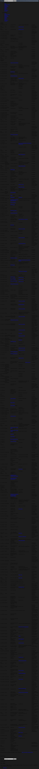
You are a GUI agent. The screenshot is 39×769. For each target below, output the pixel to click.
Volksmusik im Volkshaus (23, 271)
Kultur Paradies (21, 670)
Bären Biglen (13, 402)
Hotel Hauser (13, 169)
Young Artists (21, 679)
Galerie (5, 7)
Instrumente (6, 6)
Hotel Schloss (13, 405)
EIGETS (5, 8)
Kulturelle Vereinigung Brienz (23, 626)
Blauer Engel (21, 732)
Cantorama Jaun (13, 416)
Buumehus (12, 224)
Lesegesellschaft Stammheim (23, 692)
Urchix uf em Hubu (22, 228)
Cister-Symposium (22, 237)
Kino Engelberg (13, 202)
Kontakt (5, 20)
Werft (11, 195)
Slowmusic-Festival (22, 727)
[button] (4, 2)
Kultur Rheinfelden (22, 540)
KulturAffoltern (21, 78)
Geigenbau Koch (13, 341)
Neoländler (5, 767)
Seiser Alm (20, 574)
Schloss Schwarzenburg (14, 62)
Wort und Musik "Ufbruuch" (23, 219)
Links (5, 9)
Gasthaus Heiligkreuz (14, 351)
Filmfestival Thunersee (22, 536)
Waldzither (20, 533)
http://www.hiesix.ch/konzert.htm (27, 752)
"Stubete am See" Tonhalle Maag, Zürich (14, 475)
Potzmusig (20, 333)
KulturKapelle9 (13, 192)
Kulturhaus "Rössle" (14, 257)
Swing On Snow (13, 427)
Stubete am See (21, 277)
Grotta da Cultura (13, 441)
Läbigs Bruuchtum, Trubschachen (14, 478)
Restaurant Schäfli (14, 210)
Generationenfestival (22, 243)
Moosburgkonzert (21, 304)
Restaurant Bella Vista (14, 439)
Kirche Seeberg (13, 398)
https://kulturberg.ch (22, 154)
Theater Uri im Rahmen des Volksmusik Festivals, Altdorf (14, 495)
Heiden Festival (21, 26)
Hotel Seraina (13, 276)
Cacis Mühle (13, 436)
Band (5, 3)
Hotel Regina (13, 71)
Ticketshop (20, 197)
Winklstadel (12, 197)
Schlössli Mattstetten (14, 75)
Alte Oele (12, 434)
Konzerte (5, 5)
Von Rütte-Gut (21, 657)
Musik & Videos (7, 4)
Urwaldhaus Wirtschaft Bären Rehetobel (14, 200)
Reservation (20, 508)
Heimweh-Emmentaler (22, 688)
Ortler (20, 636)
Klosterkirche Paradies (14, 134)
